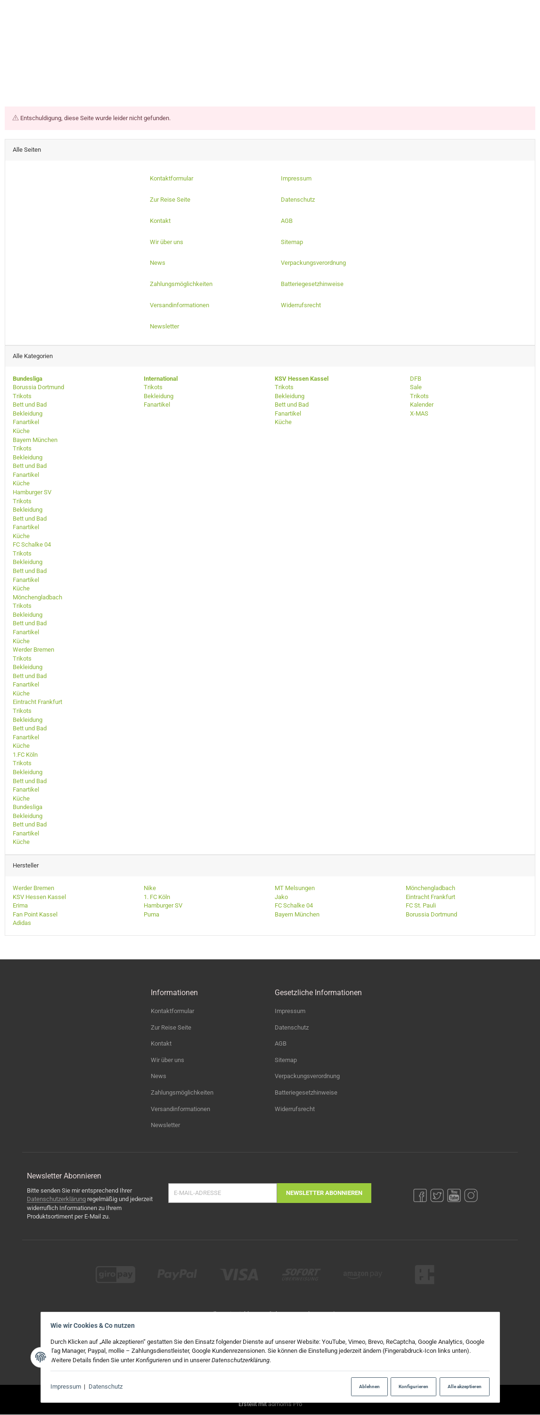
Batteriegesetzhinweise (306, 1092)
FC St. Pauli (421, 905)
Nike (150, 888)
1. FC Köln (157, 896)
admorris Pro (285, 1403)
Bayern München (35, 439)
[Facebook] (453, 10)
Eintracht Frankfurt (37, 702)
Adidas (22, 923)
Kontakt (161, 1043)
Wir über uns (167, 1059)
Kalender (421, 405)
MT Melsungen (295, 888)
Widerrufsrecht (295, 1108)
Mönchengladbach (37, 597)
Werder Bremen (33, 650)
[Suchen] (435, 38)
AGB (280, 1043)
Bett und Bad (30, 405)
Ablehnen (358, 1386)
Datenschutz (108, 1386)
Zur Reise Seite (171, 1027)
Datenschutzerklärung (56, 1198)
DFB (415, 378)
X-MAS (418, 413)
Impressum (68, 1386)
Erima (20, 905)
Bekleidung (27, 413)
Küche (21, 430)
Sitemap (286, 1059)
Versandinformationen (180, 1108)
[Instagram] (508, 10)
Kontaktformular (172, 1010)
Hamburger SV (32, 492)
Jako (281, 896)
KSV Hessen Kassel (39, 896)
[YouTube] (490, 10)
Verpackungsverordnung (307, 1076)
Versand (323, 1313)
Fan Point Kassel (35, 914)
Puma (151, 914)
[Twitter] (472, 10)
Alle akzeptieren (460, 1386)
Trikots (22, 396)
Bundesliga (27, 807)
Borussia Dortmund (38, 387)
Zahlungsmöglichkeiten (182, 1092)
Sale (415, 387)
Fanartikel (26, 422)
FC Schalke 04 (32, 544)
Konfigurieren (406, 1386)
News (158, 1076)
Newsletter (165, 1125)
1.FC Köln (25, 754)
